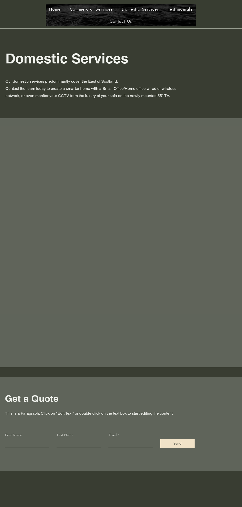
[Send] (177, 443)
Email (113, 435)
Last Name (65, 435)
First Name (13, 435)
